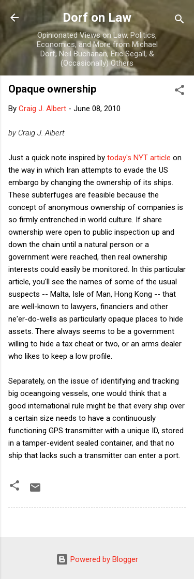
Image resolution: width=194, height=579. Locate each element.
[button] (179, 92)
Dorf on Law (97, 17)
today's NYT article (139, 157)
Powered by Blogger (97, 559)
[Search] (179, 21)
